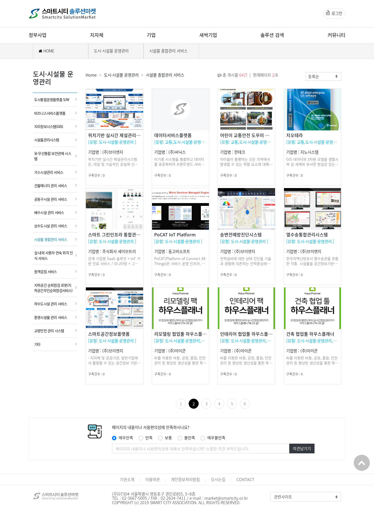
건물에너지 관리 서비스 (50, 185)
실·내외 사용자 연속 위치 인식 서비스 (53, 255)
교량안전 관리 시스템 (49, 330)
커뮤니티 (336, 35)
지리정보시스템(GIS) (48, 126)
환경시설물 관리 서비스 (50, 317)
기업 (151, 35)
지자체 (96, 35)
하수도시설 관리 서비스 (50, 303)
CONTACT (245, 479)
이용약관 (152, 479)
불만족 (189, 437)
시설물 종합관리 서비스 (168, 51)
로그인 (334, 13)
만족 (149, 437)
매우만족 (126, 437)
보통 (168, 437)
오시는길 (218, 479)
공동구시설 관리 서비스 (50, 199)
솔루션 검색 (272, 35)
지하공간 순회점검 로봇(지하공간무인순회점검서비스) (53, 287)
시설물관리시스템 (46, 139)
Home (91, 75)
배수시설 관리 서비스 (49, 212)
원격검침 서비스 (45, 271)
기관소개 (127, 479)
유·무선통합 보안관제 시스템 (52, 156)
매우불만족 (216, 437)
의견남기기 (302, 448)
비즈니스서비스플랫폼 (49, 113)
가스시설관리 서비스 (48, 172)
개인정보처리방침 (185, 479)
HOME (46, 51)
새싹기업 (208, 35)
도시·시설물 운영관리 (111, 51)
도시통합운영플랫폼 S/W (51, 99)
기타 (37, 344)
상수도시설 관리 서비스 (50, 225)
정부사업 (37, 35)
